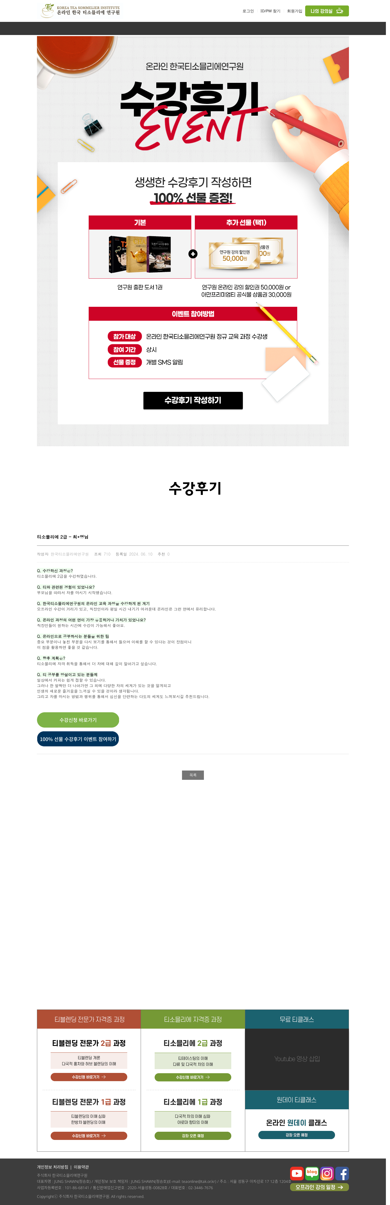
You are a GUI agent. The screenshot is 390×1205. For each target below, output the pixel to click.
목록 (193, 775)
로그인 (248, 10)
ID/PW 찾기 (271, 10)
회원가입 (294, 10)
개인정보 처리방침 (52, 1167)
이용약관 (81, 1167)
